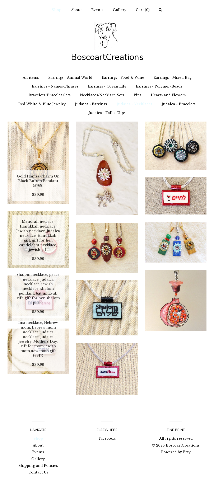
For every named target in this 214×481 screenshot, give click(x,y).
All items (31, 77)
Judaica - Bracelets (179, 104)
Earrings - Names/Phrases (55, 86)
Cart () (143, 10)
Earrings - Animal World (70, 77)
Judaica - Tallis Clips (107, 113)
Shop (56, 10)
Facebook (107, 438)
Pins (137, 95)
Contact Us (38, 472)
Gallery (119, 10)
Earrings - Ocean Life (107, 86)
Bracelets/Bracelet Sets (49, 95)
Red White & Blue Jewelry (42, 104)
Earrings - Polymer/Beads (159, 86)
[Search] (160, 10)
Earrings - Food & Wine (123, 77)
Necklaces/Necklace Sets (102, 95)
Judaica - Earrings (91, 104)
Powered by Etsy (176, 452)
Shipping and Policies (38, 465)
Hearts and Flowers (168, 95)
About (76, 10)
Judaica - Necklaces (134, 104)
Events (97, 10)
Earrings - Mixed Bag (173, 77)
